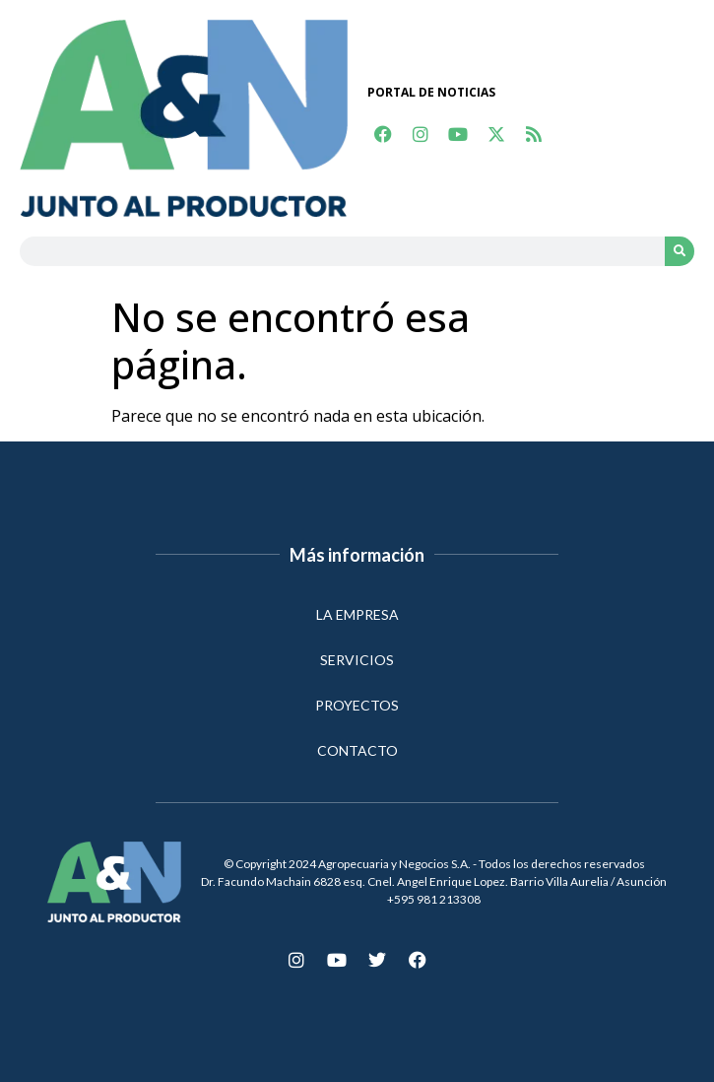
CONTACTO (357, 750)
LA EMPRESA (357, 614)
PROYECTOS (357, 705)
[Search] (679, 251)
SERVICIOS (357, 659)
